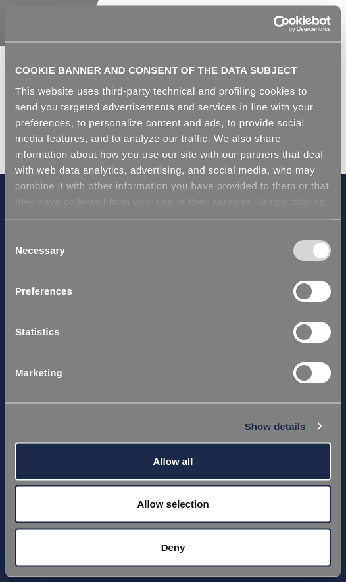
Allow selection (173, 504)
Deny (173, 546)
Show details (275, 425)
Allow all (173, 460)
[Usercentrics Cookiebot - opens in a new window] (273, 23)
